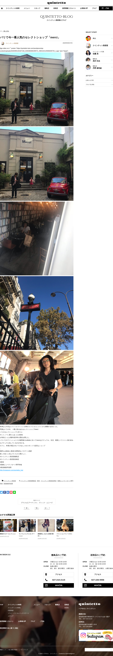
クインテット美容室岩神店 (48, 481)
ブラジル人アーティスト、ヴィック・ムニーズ (37, 502)
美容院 (66, 607)
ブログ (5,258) (90, 84)
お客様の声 (84, 8)
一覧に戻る (5, 31)
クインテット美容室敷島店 (28, 481)
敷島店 (47, 8)
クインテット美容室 (10, 481)
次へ (46, 508)
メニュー (27, 8)
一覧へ (36, 508)
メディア (10, 616)
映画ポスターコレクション (8, 534)
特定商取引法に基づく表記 (9, 628)
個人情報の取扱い (13, 649)
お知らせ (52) (90, 80)
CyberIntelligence (69, 653)
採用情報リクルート (69, 8)
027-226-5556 (97, 580)
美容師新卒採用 (8, 483)
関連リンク (3, 649)
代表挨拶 (10, 610)
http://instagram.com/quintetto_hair (11, 470)
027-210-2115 (58, 580)
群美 (38, 481)
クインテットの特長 (12, 8)
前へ (27, 508)
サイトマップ (24, 649)
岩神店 (55, 8)
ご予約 (106, 8)
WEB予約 (58, 585)
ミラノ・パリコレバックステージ (18, 613)
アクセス (58, 574)
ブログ (94, 8)
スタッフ (37, 8)
